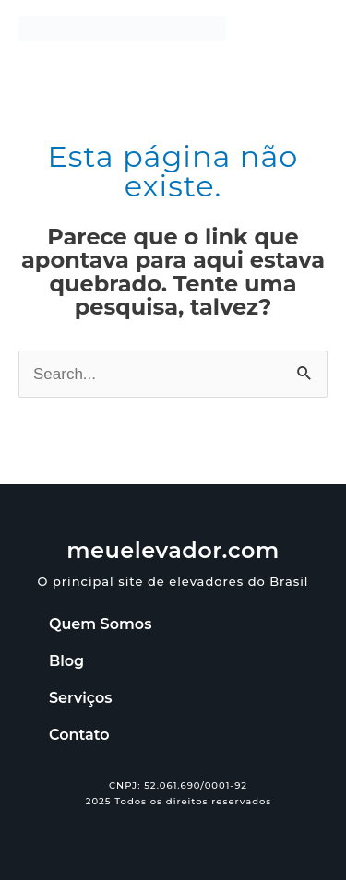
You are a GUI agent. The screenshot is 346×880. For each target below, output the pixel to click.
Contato (79, 734)
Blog (66, 661)
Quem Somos (100, 624)
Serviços (81, 698)
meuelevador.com (173, 550)
